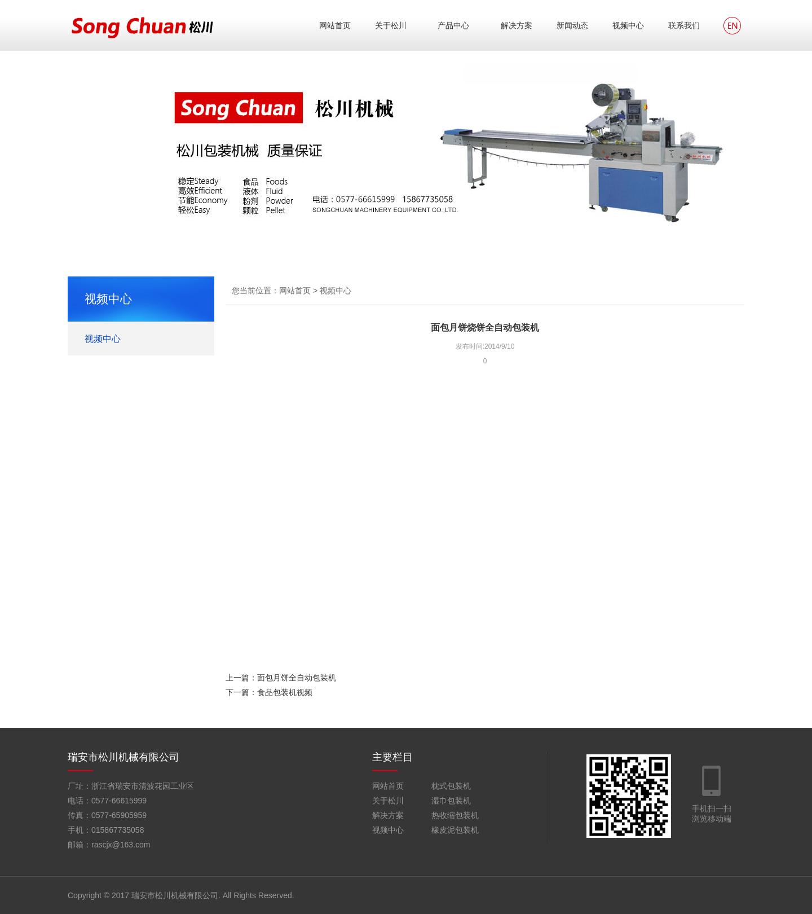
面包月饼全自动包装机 (296, 677)
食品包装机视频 (284, 692)
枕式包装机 (451, 785)
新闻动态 (572, 25)
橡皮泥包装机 (455, 829)
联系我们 (684, 25)
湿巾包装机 (451, 800)
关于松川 (391, 25)
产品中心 (453, 25)
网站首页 (335, 25)
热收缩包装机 (455, 815)
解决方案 (516, 25)
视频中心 (628, 25)
